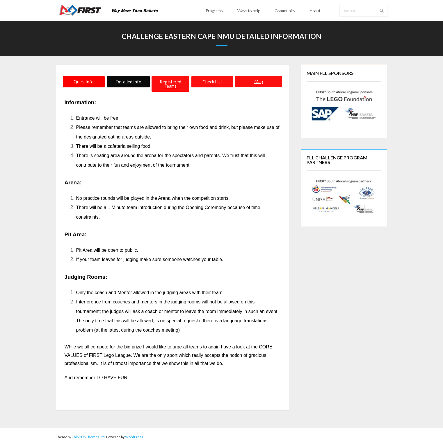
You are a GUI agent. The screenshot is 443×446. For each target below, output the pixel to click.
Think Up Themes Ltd (88, 437)
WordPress (134, 437)
